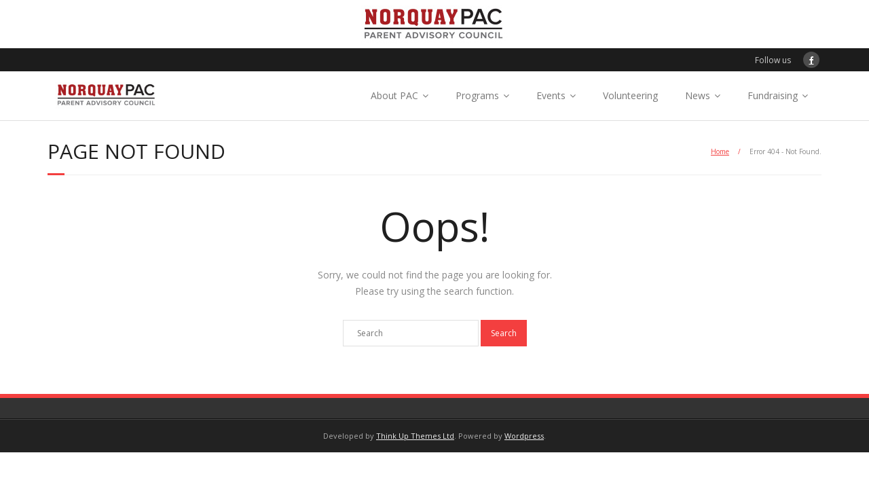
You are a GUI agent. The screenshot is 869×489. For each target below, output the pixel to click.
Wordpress (524, 436)
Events (551, 95)
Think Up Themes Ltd (415, 436)
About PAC (394, 95)
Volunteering (630, 95)
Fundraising (772, 95)
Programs (477, 95)
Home (720, 151)
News (697, 95)
